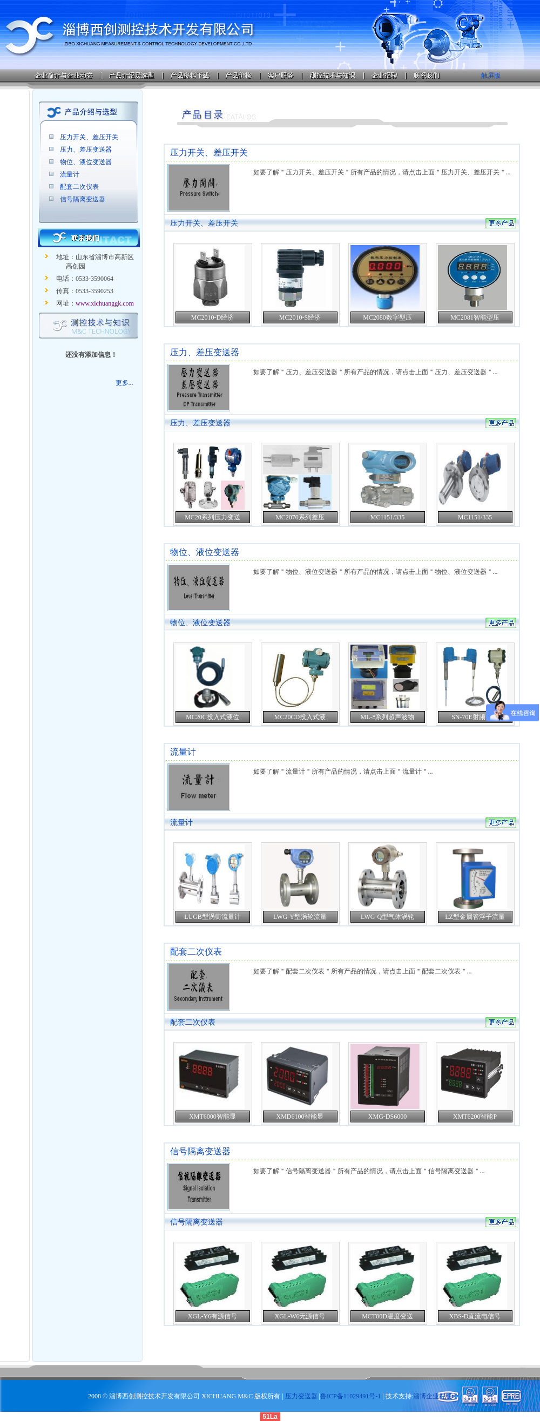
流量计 (69, 174)
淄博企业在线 (432, 1396)
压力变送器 (301, 1396)
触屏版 (491, 75)
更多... (124, 383)
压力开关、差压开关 (89, 137)
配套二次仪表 (79, 187)
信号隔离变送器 (82, 199)
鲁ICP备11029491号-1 (350, 1396)
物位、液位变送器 (86, 162)
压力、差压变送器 (86, 149)
